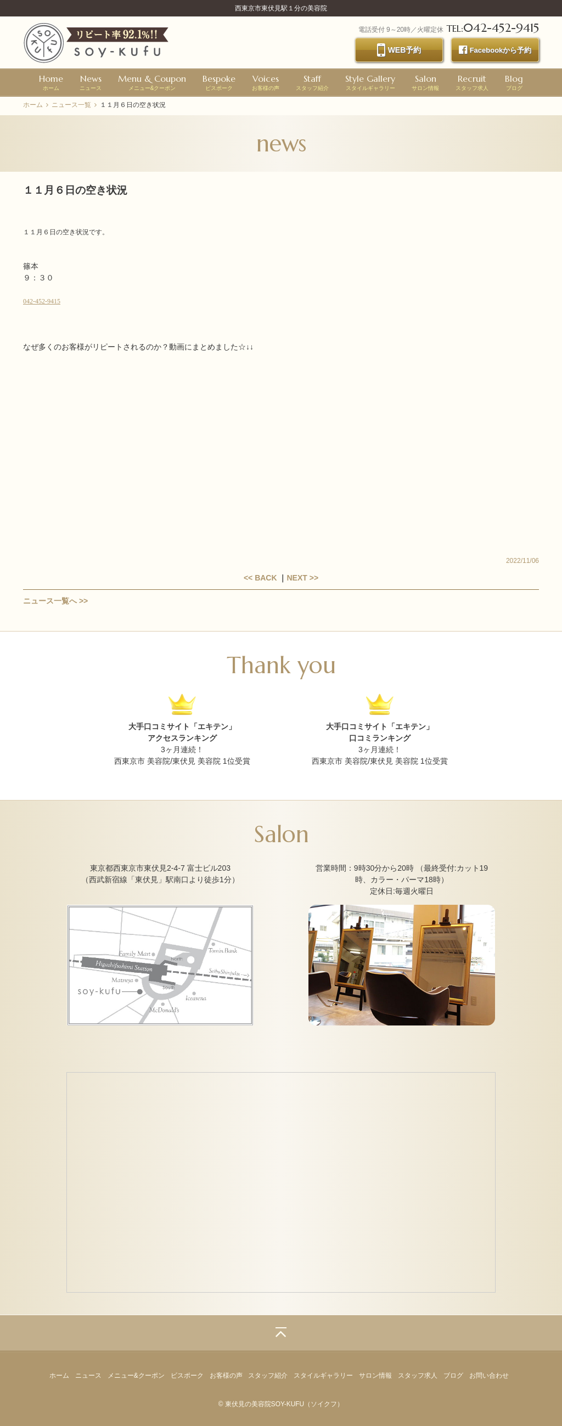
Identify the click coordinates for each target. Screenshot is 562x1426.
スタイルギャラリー (370, 82)
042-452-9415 (41, 301)
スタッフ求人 (472, 82)
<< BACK (260, 577)
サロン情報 (425, 82)
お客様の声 (265, 82)
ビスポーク (219, 82)
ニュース (91, 82)
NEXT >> (302, 577)
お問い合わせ (489, 1375)
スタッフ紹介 (312, 82)
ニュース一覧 (71, 105)
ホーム (51, 82)
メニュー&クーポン (152, 82)
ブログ (514, 82)
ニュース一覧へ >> (55, 600)
